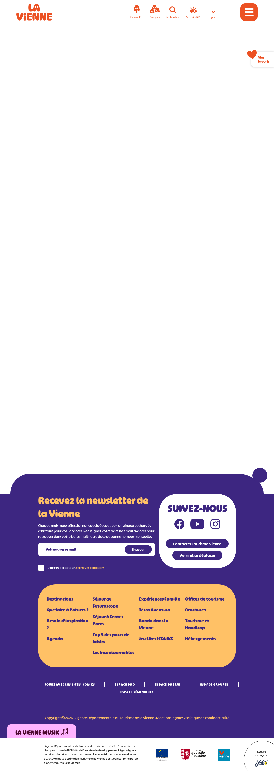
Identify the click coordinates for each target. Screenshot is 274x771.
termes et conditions (90, 568)
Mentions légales (169, 717)
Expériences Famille (159, 599)
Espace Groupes (214, 684)
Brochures (195, 610)
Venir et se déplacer (197, 555)
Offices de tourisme (205, 599)
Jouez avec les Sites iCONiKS (70, 684)
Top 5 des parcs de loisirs (111, 638)
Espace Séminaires (137, 692)
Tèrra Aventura (154, 610)
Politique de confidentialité (207, 717)
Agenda (55, 639)
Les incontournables (113, 653)
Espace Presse (167, 684)
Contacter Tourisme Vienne (197, 543)
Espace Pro (125, 684)
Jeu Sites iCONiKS (156, 639)
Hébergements (200, 639)
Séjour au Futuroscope (105, 602)
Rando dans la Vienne (153, 624)
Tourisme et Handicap (197, 624)
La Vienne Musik (41, 732)
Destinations (60, 599)
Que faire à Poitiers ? (67, 610)
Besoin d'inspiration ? (67, 624)
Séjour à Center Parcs (108, 620)
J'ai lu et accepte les (76, 568)
